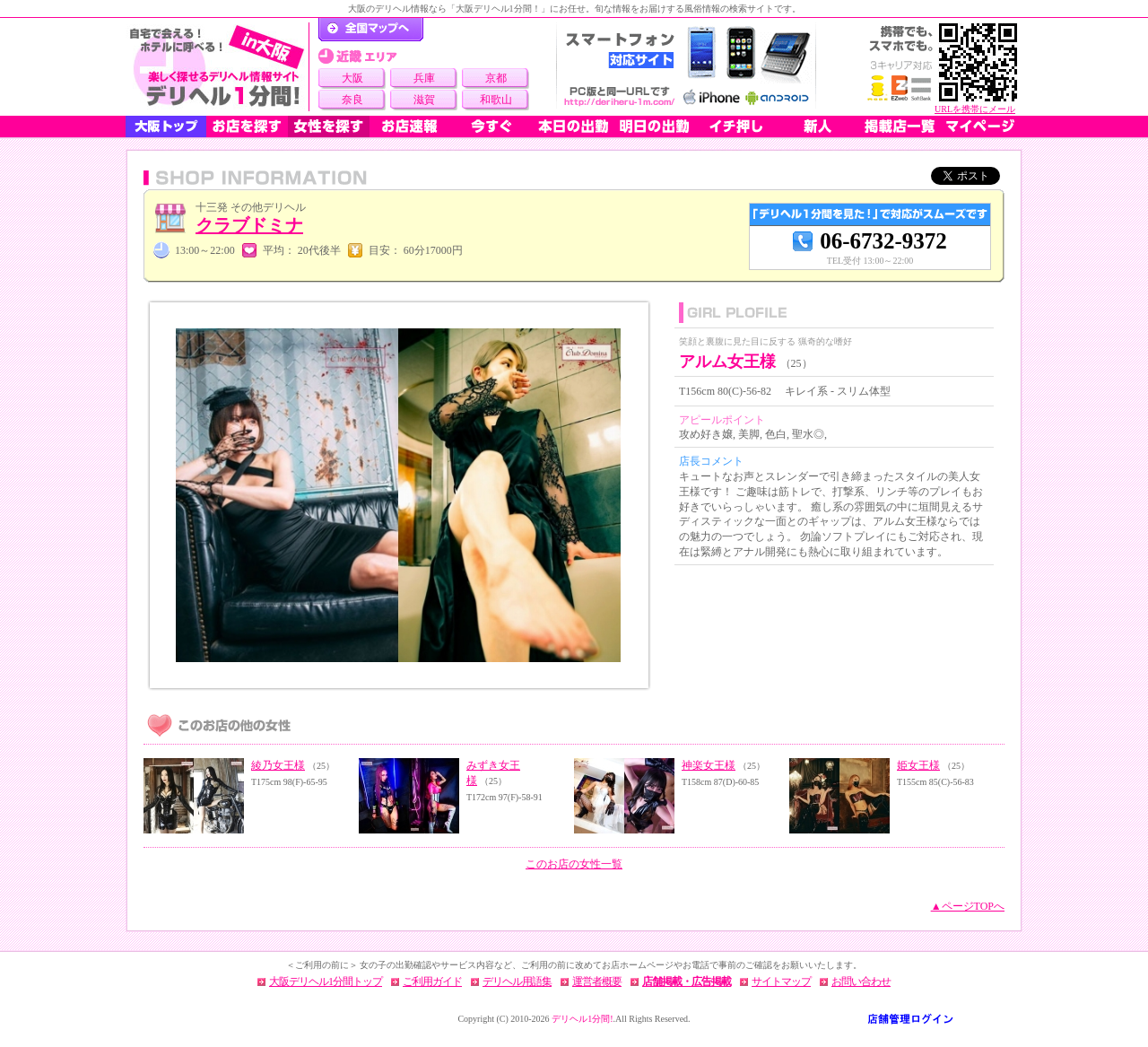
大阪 (352, 78)
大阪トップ (166, 126)
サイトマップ (781, 981)
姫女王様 (918, 765)
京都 (496, 78)
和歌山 (496, 99)
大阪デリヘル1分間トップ (325, 981)
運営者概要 (597, 981)
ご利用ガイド (432, 981)
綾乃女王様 (278, 765)
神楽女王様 (708, 765)
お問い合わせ (861, 981)
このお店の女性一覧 (574, 864)
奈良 (352, 99)
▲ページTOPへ (967, 906)
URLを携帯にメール (975, 109)
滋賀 (424, 99)
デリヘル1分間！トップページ (370, 29)
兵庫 (424, 78)
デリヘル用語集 (517, 981)
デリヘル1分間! (582, 1019)
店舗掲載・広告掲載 (686, 981)
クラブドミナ (249, 225)
